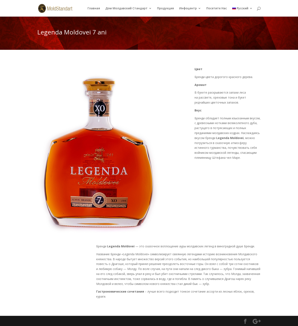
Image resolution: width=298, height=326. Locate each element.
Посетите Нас (216, 8)
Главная (94, 8)
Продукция (165, 8)
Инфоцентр (188, 8)
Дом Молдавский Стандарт (126, 8)
